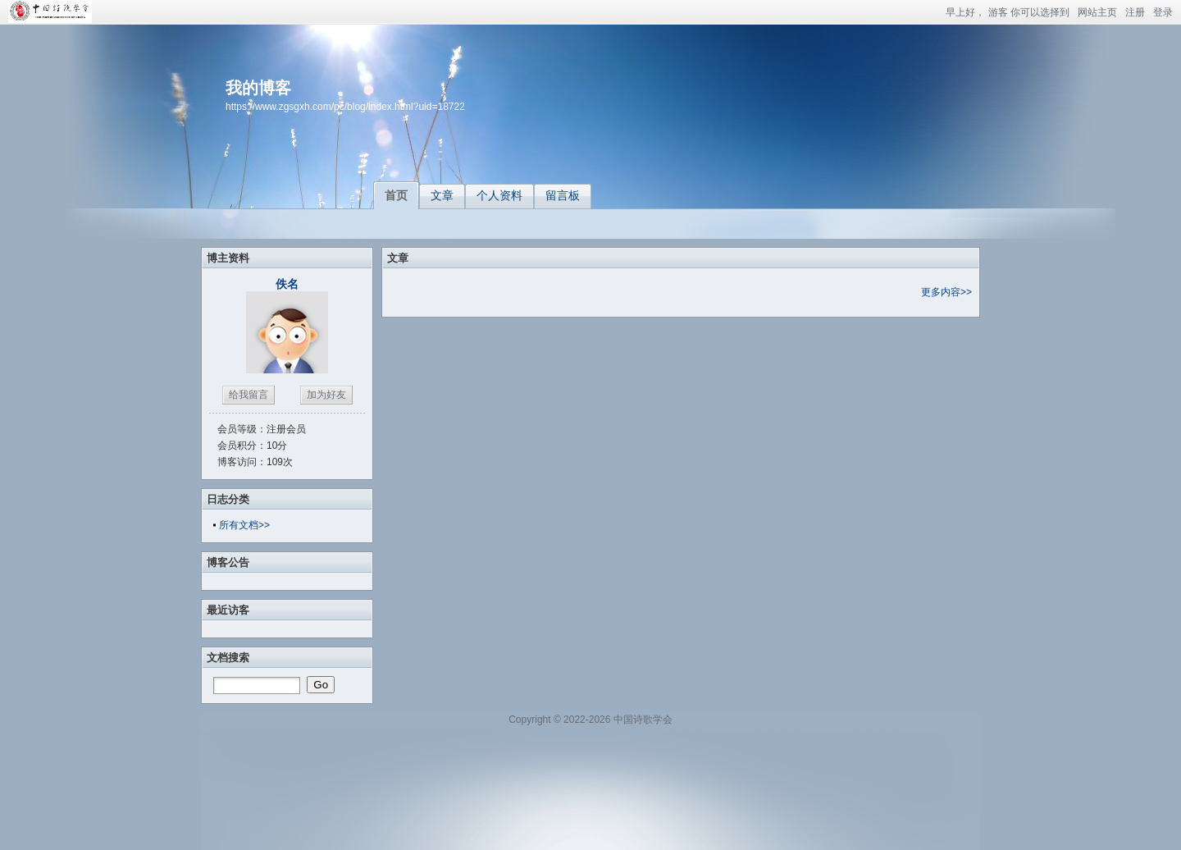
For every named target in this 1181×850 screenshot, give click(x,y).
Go (320, 685)
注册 (1135, 12)
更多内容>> (946, 292)
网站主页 (1097, 12)
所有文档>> (244, 525)
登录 (1163, 12)
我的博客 (258, 88)
